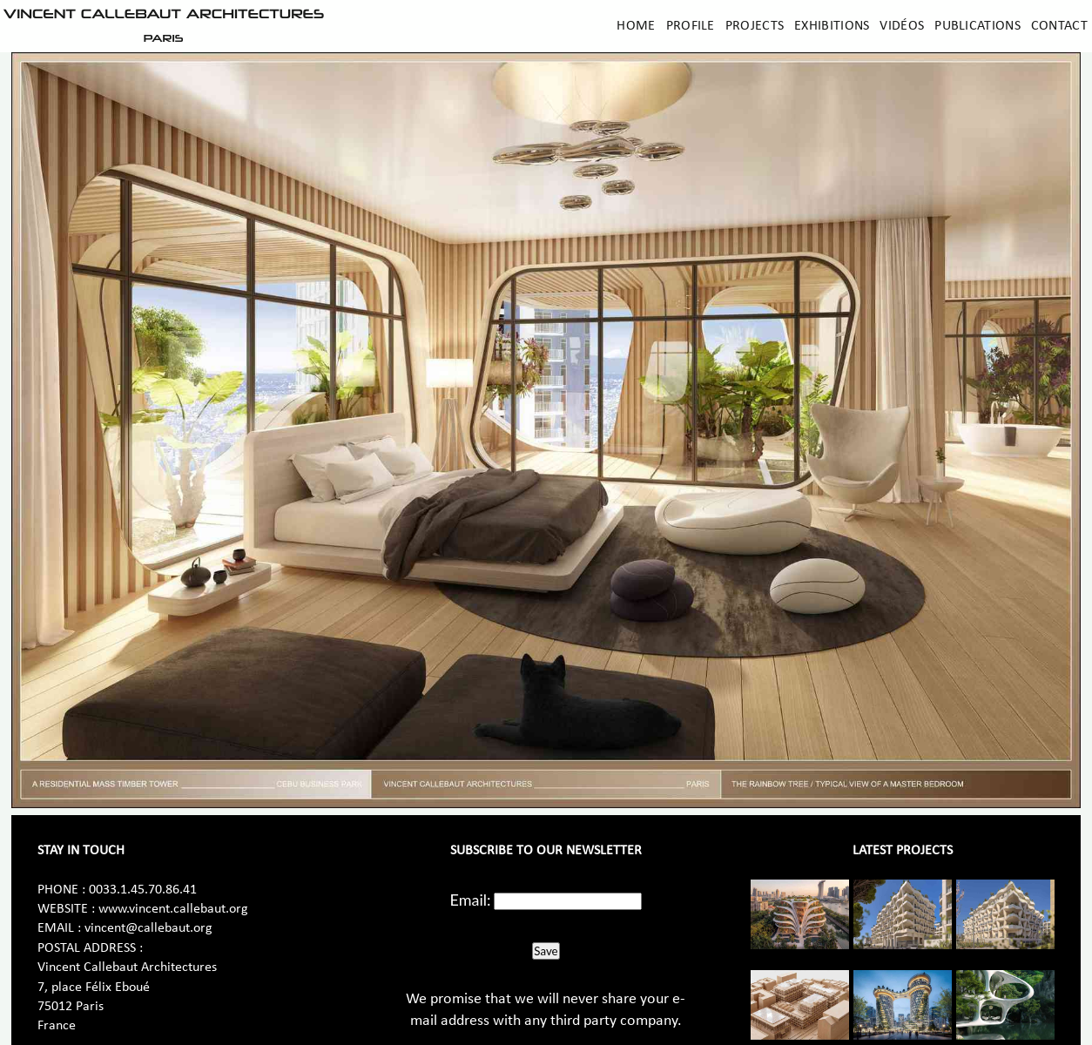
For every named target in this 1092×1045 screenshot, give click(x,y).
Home (636, 26)
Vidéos (902, 26)
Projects (754, 26)
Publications (977, 26)
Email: (470, 899)
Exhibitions (831, 26)
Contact (1059, 26)
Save (545, 951)
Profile (690, 26)
